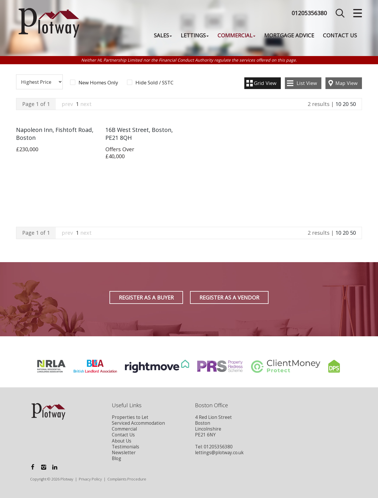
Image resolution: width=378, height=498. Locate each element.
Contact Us (340, 35)
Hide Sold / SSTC (154, 83)
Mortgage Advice (289, 35)
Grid (265, 83)
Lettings (195, 35)
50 (353, 103)
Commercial (236, 35)
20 (346, 103)
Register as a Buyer (146, 297)
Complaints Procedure (126, 479)
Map (346, 83)
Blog (116, 458)
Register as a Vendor (229, 297)
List (307, 83)
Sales (163, 35)
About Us (121, 441)
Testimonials (125, 447)
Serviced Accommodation (138, 423)
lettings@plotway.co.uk (219, 453)
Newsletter (124, 453)
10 (338, 103)
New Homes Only (98, 83)
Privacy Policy (90, 479)
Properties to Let (130, 417)
